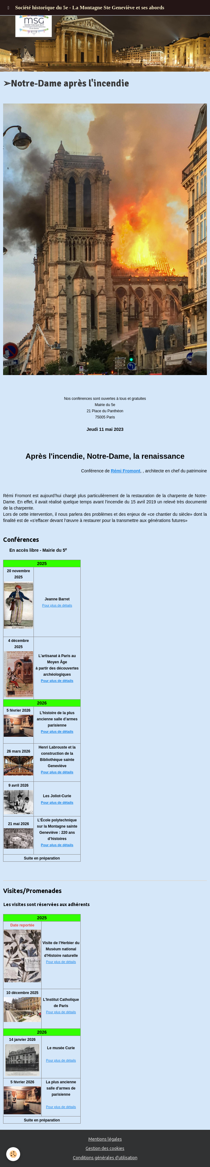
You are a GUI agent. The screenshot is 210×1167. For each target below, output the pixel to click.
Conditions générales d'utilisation (105, 1157)
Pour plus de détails (57, 605)
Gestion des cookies (105, 1148)
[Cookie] (13, 1154)
